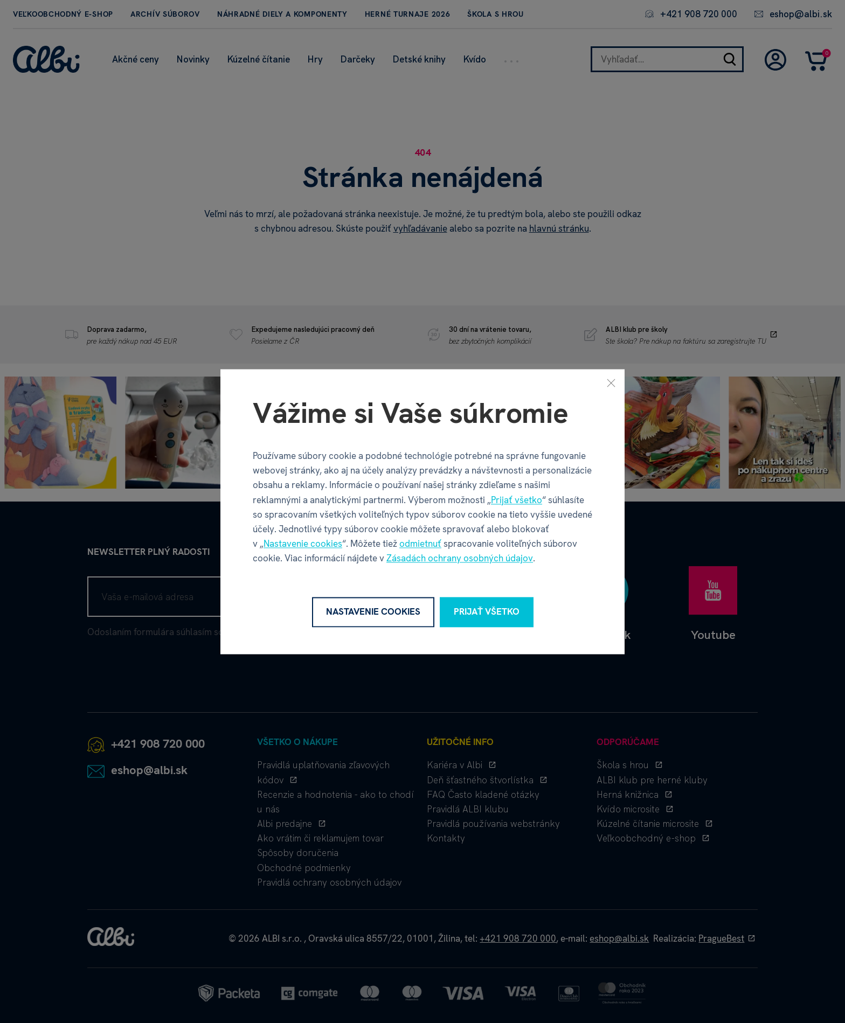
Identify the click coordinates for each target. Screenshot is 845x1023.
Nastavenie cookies (303, 544)
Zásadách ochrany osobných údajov (459, 559)
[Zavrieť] (611, 382)
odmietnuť (420, 544)
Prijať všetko (516, 500)
